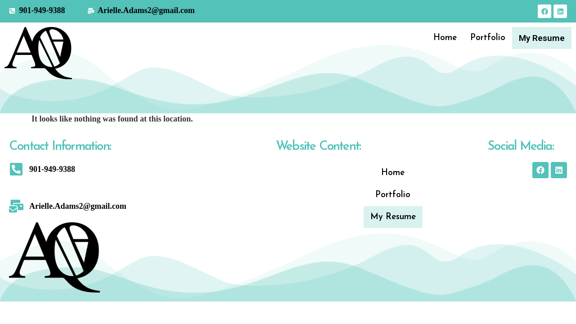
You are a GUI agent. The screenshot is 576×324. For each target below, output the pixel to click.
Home (446, 38)
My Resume (542, 38)
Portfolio (489, 38)
